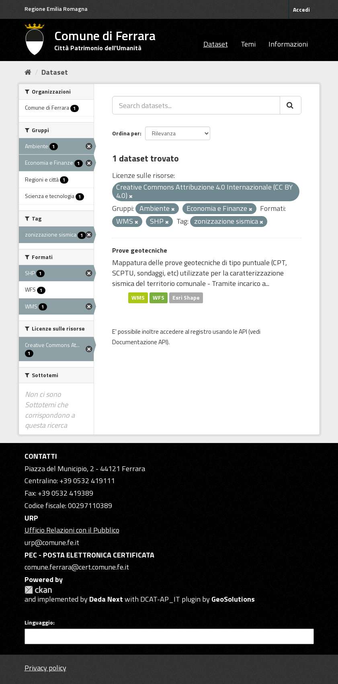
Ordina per (126, 133)
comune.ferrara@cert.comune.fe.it (77, 566)
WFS (158, 298)
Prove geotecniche (139, 250)
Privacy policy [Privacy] (45, 667)
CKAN (38, 590)
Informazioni (288, 44)
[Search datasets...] (196, 105)
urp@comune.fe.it (52, 542)
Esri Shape (186, 298)
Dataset (215, 44)
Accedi (301, 9)
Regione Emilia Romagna (56, 8)
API (243, 331)
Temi (248, 44)
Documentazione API (139, 342)
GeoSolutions (233, 599)
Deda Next (106, 599)
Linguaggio (39, 623)
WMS (138, 298)
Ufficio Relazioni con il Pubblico (72, 530)
